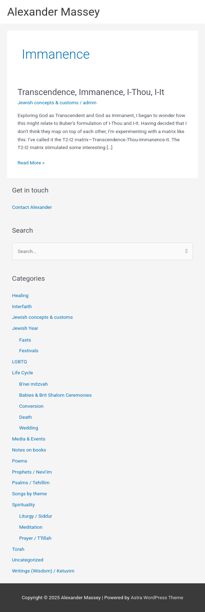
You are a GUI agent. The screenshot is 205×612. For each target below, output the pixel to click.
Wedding (28, 428)
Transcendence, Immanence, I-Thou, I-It (90, 92)
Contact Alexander (32, 207)
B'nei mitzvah (33, 384)
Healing (20, 295)
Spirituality (23, 504)
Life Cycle (22, 372)
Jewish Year (25, 328)
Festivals (29, 350)
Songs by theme (29, 493)
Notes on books (29, 450)
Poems (19, 461)
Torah (18, 549)
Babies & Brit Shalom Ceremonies (55, 395)
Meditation (30, 527)
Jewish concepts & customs (47, 102)
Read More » (31, 162)
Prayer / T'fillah (35, 538)
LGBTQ (19, 361)
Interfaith (22, 306)
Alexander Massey (53, 12)
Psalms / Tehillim (31, 482)
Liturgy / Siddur (35, 516)
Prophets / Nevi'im (32, 472)
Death (25, 417)
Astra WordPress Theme (157, 597)
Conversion (31, 406)
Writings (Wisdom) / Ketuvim (43, 571)
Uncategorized (27, 560)
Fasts (25, 340)
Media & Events (28, 439)
